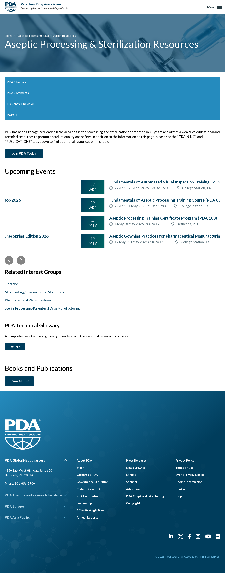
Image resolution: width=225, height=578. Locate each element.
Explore (15, 347)
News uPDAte (136, 467)
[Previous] (9, 260)
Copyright (133, 503)
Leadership (84, 503)
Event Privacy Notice (190, 474)
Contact (181, 489)
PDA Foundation (88, 496)
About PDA (84, 460)
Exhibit (131, 474)
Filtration (12, 284)
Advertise (133, 489)
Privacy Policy (184, 460)
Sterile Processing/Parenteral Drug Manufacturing (42, 308)
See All (17, 381)
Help (178, 496)
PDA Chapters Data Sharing (145, 496)
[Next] (21, 260)
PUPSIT (12, 114)
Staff (80, 467)
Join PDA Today (24, 153)
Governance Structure (92, 482)
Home (9, 35)
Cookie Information (188, 482)
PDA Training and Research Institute (36, 495)
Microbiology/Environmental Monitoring (35, 292)
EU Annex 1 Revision (20, 104)
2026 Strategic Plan (90, 510)
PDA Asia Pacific (36, 517)
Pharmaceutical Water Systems (28, 300)
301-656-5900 (25, 483)
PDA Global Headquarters (36, 460)
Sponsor (131, 482)
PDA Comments (18, 93)
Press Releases (136, 460)
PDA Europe (36, 506)
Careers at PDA (87, 474)
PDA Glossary (16, 82)
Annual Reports (87, 517)
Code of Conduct (88, 489)
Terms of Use (184, 467)
